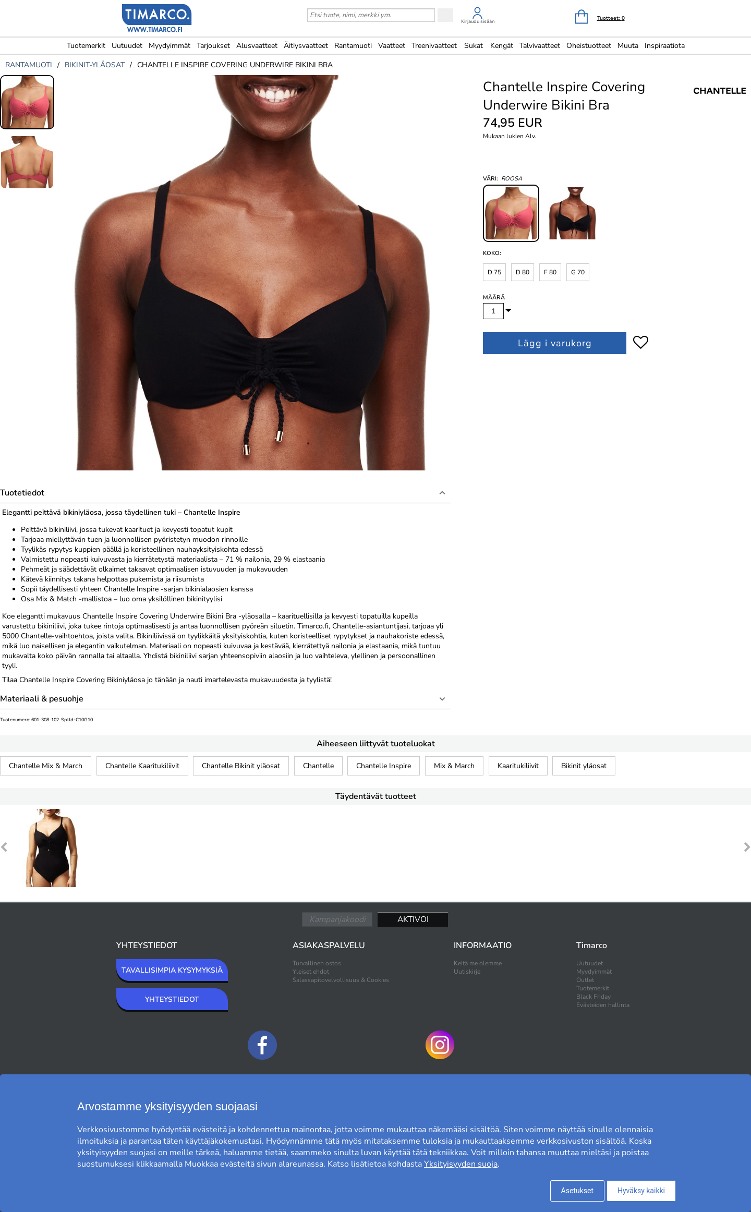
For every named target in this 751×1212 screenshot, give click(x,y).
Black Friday (593, 996)
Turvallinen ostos (317, 963)
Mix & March (454, 766)
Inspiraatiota (665, 46)
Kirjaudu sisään (477, 21)
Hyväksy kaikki (641, 1190)
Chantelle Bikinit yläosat (241, 766)
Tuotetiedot (22, 493)
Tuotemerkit (86, 46)
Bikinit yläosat (584, 766)
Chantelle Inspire (383, 766)
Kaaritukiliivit (518, 766)
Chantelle (318, 766)
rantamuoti (28, 65)
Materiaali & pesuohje (41, 699)
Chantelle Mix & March (45, 766)
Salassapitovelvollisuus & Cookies (341, 980)
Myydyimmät (169, 46)
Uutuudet (127, 46)
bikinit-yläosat (95, 65)
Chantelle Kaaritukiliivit (142, 766)
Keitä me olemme (478, 963)
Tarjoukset (213, 46)
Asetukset (577, 1190)
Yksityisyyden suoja (461, 1164)
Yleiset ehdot (311, 971)
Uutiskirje (467, 971)
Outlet (585, 980)
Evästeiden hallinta (602, 1005)
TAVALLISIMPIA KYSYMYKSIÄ (172, 970)
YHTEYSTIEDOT (172, 999)
